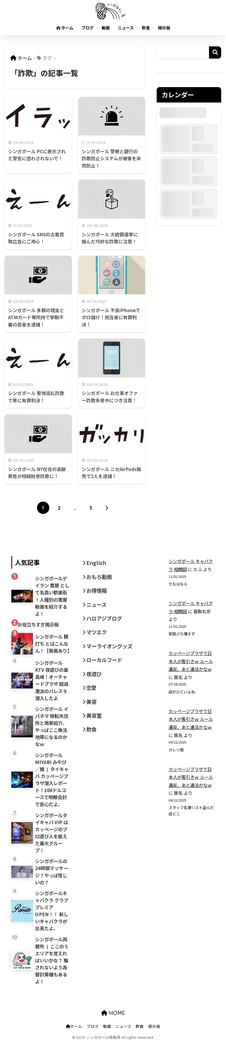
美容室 (94, 715)
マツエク (96, 632)
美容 (91, 701)
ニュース (126, 27)
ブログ (87, 27)
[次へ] (107, 508)
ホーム (64, 27)
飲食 (146, 27)
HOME (113, 1013)
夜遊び (94, 674)
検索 (215, 52)
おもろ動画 (99, 577)
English (96, 563)
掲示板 (164, 27)
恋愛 (91, 687)
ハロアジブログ (104, 618)
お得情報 (96, 590)
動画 (106, 27)
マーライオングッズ (109, 646)
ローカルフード (104, 660)
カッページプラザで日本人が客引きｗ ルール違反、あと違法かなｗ (191, 661)
